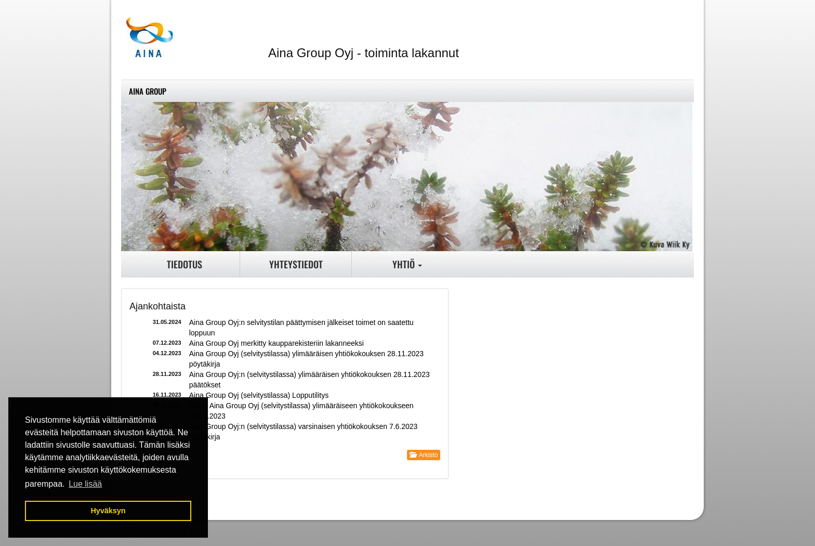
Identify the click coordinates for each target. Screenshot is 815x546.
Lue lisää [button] (85, 483)
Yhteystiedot (296, 264)
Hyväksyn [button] (107, 510)
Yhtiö (407, 264)
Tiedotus (184, 264)
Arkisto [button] (424, 455)
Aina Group (147, 91)
